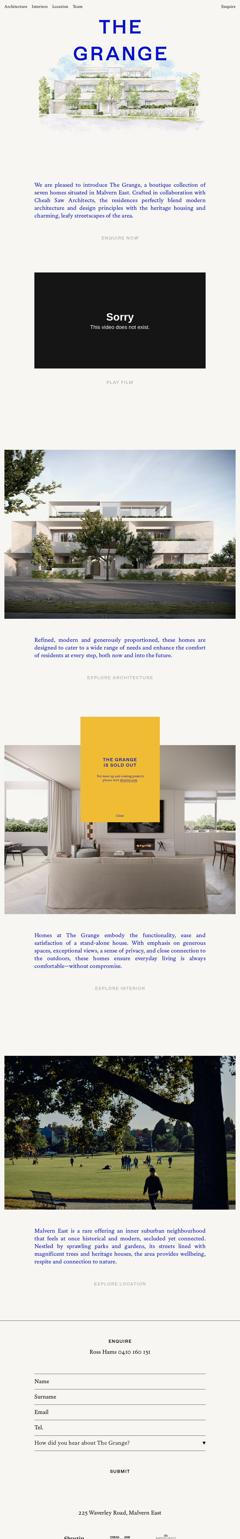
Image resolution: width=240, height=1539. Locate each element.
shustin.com (129, 780)
